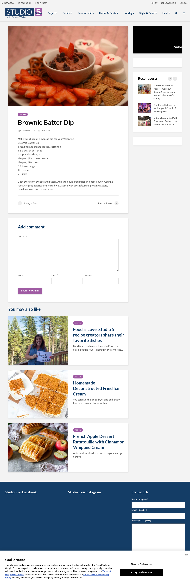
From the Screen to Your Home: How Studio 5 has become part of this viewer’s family (164, 92)
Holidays (128, 13)
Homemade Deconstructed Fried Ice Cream (96, 388)
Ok (186, 555)
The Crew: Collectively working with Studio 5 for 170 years (165, 108)
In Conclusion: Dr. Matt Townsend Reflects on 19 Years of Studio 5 (165, 121)
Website (88, 275)
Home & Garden (108, 13)
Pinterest (41, 3)
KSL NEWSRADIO (169, 3)
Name (21, 275)
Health (166, 13)
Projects (52, 13)
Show (38, 13)
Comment (22, 236)
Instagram (8, 3)
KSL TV (154, 3)
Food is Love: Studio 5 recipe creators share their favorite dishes (98, 335)
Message (141, 520)
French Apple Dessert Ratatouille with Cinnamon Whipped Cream (98, 442)
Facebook (25, 3)
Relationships (86, 13)
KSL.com (184, 3)
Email (54, 275)
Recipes (67, 13)
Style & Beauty (148, 13)
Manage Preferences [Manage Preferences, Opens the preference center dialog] (141, 564)
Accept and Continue (141, 572)
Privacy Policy (17, 574)
